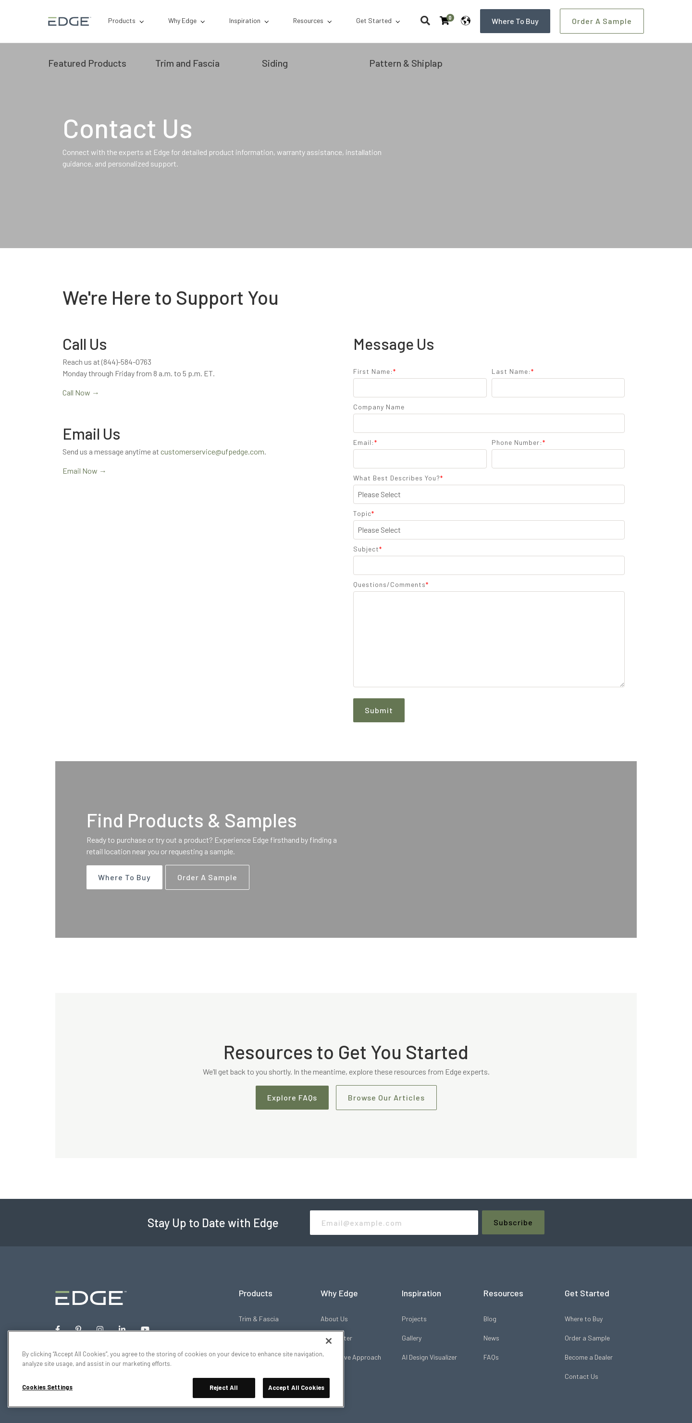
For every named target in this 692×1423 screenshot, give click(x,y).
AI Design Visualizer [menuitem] (429, 1357)
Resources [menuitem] (308, 20)
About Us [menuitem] (334, 1319)
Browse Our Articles (386, 1097)
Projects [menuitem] (414, 1319)
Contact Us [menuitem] (581, 1376)
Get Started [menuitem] (374, 20)
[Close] (328, 1340)
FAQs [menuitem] (491, 1357)
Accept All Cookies (296, 1387)
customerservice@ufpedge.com (212, 451)
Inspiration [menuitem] (244, 20)
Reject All (224, 1387)
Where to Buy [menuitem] (584, 1319)
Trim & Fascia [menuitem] (259, 1319)
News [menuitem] (491, 1338)
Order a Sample (602, 20)
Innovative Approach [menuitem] (351, 1357)
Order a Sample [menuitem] (587, 1338)
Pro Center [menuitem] (336, 1338)
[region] (176, 1369)
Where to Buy (515, 20)
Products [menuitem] (122, 20)
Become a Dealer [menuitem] (589, 1357)
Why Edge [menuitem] (182, 20)
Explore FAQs (292, 1097)
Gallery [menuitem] (411, 1338)
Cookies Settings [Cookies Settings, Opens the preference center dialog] (47, 1387)
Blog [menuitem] (489, 1319)
